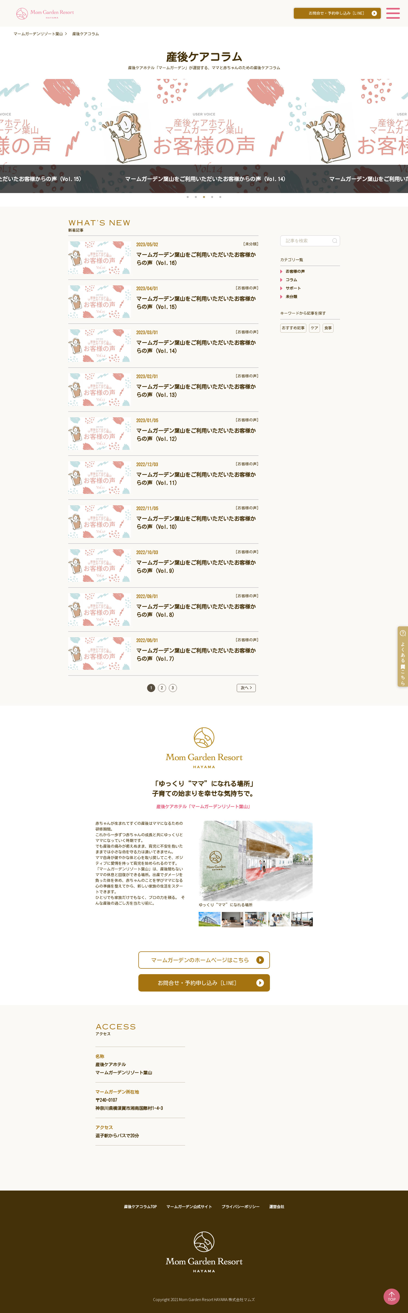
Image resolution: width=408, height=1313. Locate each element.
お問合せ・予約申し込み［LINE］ (337, 13)
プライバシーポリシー (241, 1207)
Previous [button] (8, 125)
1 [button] (188, 197)
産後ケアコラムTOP (140, 1207)
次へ (244, 688)
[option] (204, 136)
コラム (291, 280)
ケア (314, 328)
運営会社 (276, 1207)
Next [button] (400, 125)
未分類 (291, 297)
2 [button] (196, 197)
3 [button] (204, 197)
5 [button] (220, 197)
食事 (328, 328)
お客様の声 (295, 271)
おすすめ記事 (293, 328)
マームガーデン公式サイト (189, 1207)
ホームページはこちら (200, 960)
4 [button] (212, 197)
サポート (293, 288)
